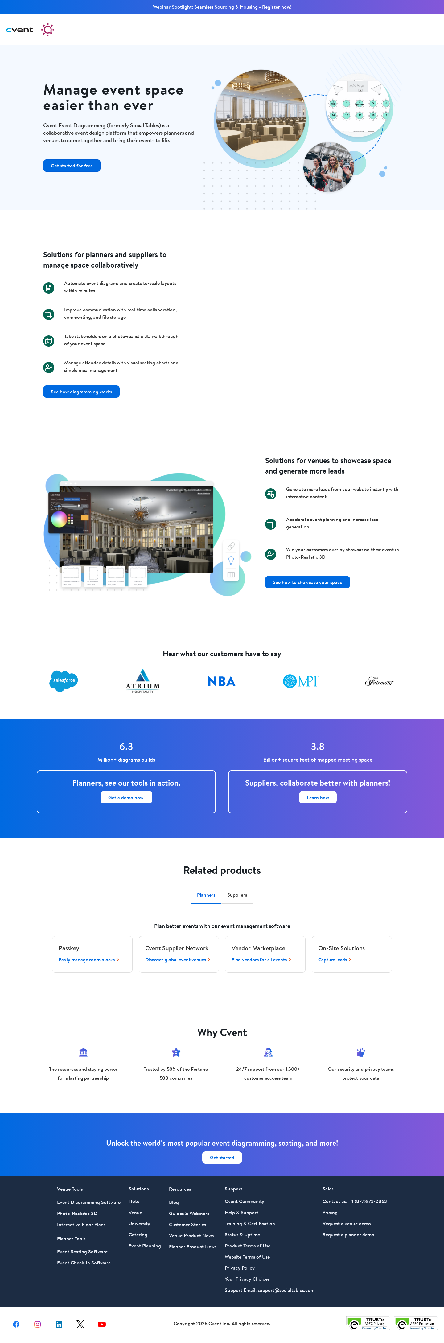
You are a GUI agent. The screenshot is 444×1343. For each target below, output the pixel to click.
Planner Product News (192, 1246)
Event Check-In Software (84, 1262)
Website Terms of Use (247, 1256)
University (139, 1223)
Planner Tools (71, 1238)
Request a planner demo (348, 1234)
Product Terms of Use (247, 1245)
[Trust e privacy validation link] (368, 1322)
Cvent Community (244, 1201)
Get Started (418, 29)
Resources (314, 29)
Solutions (276, 29)
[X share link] (80, 1323)
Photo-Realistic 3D (77, 1213)
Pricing (330, 1212)
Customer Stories (187, 1224)
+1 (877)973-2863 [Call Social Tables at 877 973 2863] (367, 1201)
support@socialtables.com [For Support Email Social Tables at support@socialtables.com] (286, 1290)
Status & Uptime (242, 1234)
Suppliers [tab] (237, 894)
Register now (276, 6)
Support (350, 29)
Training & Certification (250, 1223)
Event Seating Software (82, 1251)
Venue (135, 1212)
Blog (174, 1202)
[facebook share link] (16, 1323)
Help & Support (241, 1212)
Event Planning (145, 1245)
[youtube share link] (102, 1323)
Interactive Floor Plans (81, 1224)
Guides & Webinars (189, 1213)
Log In (382, 29)
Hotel (135, 1201)
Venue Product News (191, 1235)
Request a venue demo (347, 1223)
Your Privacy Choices (247, 1278)
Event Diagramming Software (89, 1202)
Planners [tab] (206, 894)
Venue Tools (70, 1188)
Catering (138, 1234)
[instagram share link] (37, 1323)
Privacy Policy (240, 1267)
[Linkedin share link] (59, 1323)
